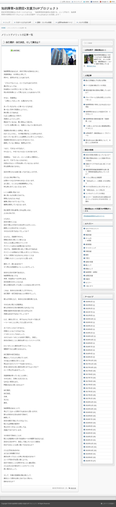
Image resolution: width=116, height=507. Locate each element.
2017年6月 (89, 381)
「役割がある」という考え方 (95, 190)
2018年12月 (89, 336)
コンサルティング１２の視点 (95, 193)
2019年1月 (89, 333)
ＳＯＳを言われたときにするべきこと (98, 186)
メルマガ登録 (83, 22)
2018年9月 (89, 343)
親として (88, 265)
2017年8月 (89, 374)
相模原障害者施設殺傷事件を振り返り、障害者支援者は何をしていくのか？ (97, 172)
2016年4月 (89, 430)
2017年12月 (89, 360)
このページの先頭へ (108, 503)
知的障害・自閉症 (91, 272)
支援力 (88, 279)
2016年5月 (89, 426)
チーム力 (88, 238)
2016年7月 (89, 419)
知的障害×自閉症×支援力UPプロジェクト (30, 8)
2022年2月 (89, 308)
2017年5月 (89, 384)
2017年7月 (89, 378)
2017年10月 (89, 367)
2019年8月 (89, 329)
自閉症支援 (89, 275)
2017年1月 (89, 398)
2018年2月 (89, 357)
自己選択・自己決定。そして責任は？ (23, 42)
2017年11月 (89, 364)
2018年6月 (89, 350)
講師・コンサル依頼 (44, 22)
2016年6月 (89, 423)
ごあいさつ (89, 286)
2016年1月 (89, 440)
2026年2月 (89, 301)
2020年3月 (89, 322)
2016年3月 (89, 433)
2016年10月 (89, 409)
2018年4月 (89, 353)
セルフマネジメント (92, 228)
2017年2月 (89, 395)
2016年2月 (89, 436)
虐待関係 (88, 244)
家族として (89, 269)
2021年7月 (89, 312)
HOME (3, 28)
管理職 (89, 240)
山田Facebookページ (65, 22)
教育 (87, 255)
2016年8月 (89, 416)
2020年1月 (89, 326)
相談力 (89, 231)
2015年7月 (89, 461)
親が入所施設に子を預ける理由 (96, 80)
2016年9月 (89, 412)
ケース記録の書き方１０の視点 (96, 85)
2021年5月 (89, 315)
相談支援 (73, 488)
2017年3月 (89, 391)
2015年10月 (89, 450)
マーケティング (91, 248)
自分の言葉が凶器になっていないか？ (98, 155)
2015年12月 (89, 443)
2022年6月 (89, 305)
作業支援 (88, 251)
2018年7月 (89, 346)
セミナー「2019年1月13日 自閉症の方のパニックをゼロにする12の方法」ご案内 (98, 199)
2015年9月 (89, 454)
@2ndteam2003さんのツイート (94, 216)
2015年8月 (89, 457)
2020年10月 (89, 319)
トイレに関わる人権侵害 (94, 177)
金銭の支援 (89, 262)
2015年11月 (89, 447)
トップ (7, 22)
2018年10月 (89, 340)
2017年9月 (89, 371)
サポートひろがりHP (23, 22)
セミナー (88, 282)
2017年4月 (89, 388)
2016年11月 (89, 405)
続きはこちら (91, 66)
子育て (88, 258)
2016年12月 (89, 402)
